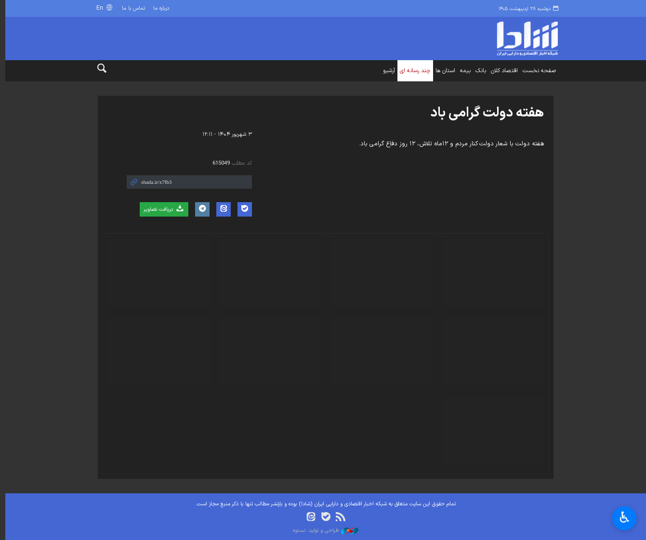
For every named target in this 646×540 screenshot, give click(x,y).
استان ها (443, 70)
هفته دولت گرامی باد (484, 113)
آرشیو (387, 70)
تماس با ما (131, 8)
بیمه (463, 70)
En (97, 8)
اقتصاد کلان (501, 70)
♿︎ (625, 518)
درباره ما (159, 8)
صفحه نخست (537, 70)
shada (501, 38)
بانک (478, 70)
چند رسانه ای (412, 70)
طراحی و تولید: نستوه (323, 531)
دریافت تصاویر (161, 209)
